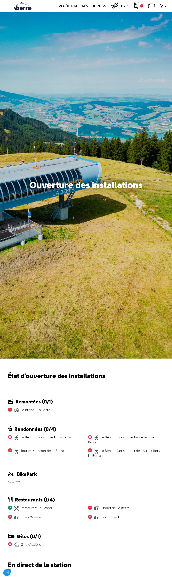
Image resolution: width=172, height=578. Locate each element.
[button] (8, 6)
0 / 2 (119, 6)
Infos (99, 6)
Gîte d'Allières (73, 6)
